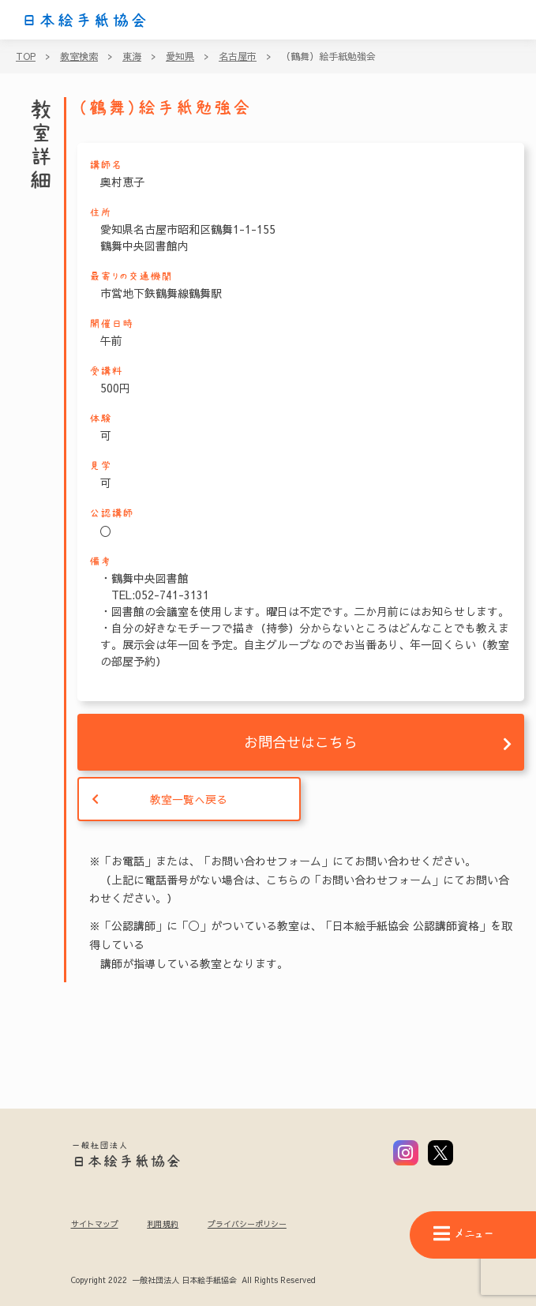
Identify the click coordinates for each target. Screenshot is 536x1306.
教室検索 (79, 56)
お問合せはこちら (301, 742)
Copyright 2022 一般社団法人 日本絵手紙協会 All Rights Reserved (193, 1280)
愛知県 (180, 56)
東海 (131, 56)
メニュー (463, 1233)
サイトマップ (94, 1223)
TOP (26, 56)
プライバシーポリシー (247, 1223)
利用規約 (162, 1223)
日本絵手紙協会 (84, 20)
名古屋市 (238, 56)
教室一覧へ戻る (188, 799)
